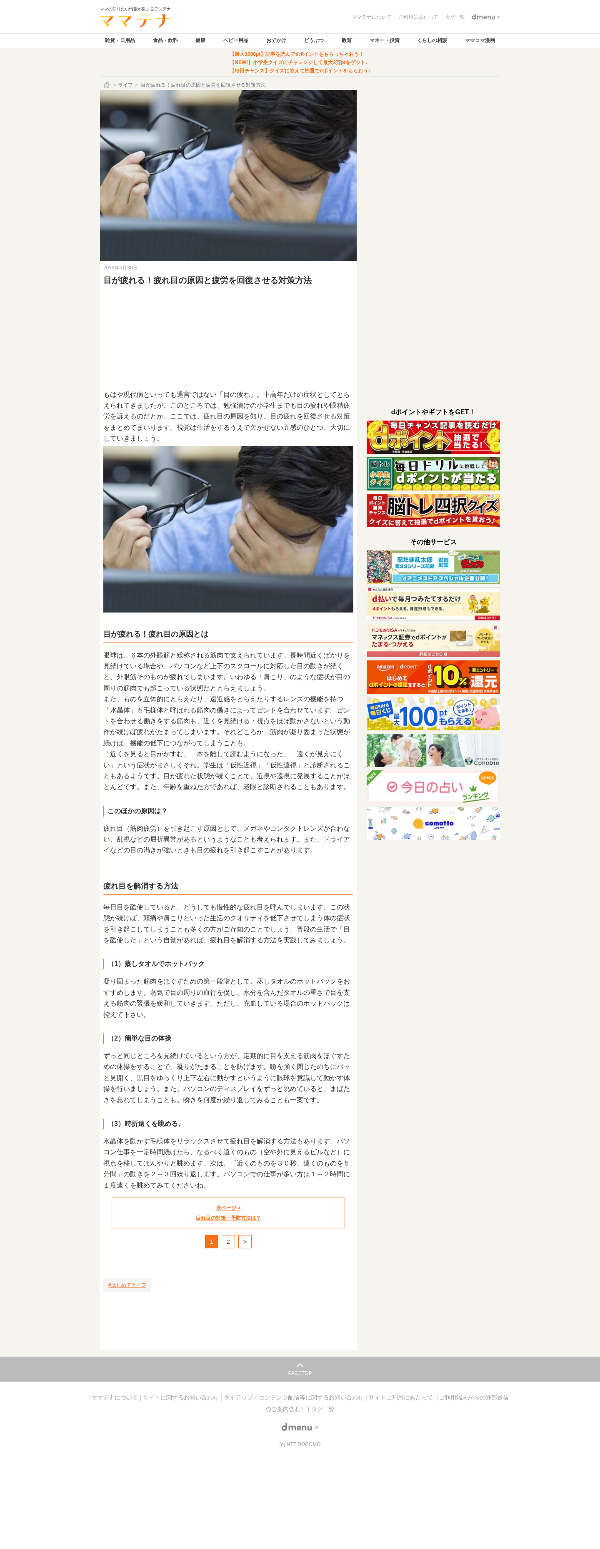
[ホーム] (107, 85)
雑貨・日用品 (120, 40)
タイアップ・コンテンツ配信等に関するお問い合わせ (294, 1397)
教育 (347, 40)
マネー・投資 (385, 40)
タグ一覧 (323, 1409)
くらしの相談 (432, 40)
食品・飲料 (165, 40)
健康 (200, 40)
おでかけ (276, 40)
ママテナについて (115, 1397)
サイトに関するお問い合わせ (181, 1397)
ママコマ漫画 (480, 40)
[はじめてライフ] (127, 1285)
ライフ (125, 85)
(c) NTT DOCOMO (299, 1444)
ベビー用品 (235, 40)
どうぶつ (314, 40)
